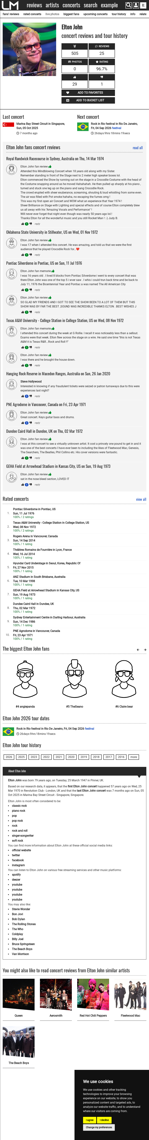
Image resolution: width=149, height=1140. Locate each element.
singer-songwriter (23, 835)
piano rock (18, 810)
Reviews (34, 5)
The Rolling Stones (24, 924)
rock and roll (19, 830)
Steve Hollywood (31, 381)
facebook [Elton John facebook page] (18, 860)
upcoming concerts (95, 14)
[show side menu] (143, 5)
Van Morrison (20, 954)
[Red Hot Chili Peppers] (93, 995)
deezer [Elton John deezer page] (16, 879)
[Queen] (19, 995)
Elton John (71, 27)
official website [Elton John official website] (21, 850)
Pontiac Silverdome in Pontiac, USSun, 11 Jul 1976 (34, 511)
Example (109, 5)
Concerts (71, 5)
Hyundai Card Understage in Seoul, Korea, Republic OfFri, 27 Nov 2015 (46, 565)
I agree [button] (89, 1120)
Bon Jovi (17, 914)
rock (14, 825)
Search (90, 5)
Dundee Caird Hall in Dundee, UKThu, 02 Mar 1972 (33, 606)
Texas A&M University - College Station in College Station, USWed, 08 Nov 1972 (51, 525)
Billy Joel (17, 939)
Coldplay (17, 934)
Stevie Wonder (21, 909)
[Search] (128, 5)
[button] (136, 5)
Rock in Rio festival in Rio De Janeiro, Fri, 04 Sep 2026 (114, 126)
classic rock (19, 805)
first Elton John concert (82, 786)
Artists (52, 5)
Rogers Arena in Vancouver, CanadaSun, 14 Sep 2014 (35, 538)
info (132, 14)
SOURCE (8, 25)
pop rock (17, 820)
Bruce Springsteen (23, 944)
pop (14, 815)
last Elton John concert (91, 790)
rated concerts (32, 14)
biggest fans (71, 14)
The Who (17, 929)
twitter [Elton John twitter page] (16, 855)
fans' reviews (11, 14)
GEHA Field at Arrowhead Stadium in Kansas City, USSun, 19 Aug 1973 (46, 592)
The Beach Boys (22, 949)
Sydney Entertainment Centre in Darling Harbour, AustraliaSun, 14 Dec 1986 (49, 619)
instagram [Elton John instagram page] (18, 865)
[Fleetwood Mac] (130, 995)
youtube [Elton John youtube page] (17, 884)
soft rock (17, 840)
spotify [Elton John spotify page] (16, 874)
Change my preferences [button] (99, 1127)
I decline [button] (104, 1120)
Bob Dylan (18, 919)
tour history (119, 14)
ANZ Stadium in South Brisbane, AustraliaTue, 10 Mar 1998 (39, 579)
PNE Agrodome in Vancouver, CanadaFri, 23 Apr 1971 (36, 633)
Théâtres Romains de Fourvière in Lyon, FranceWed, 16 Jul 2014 (42, 552)
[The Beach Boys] (19, 1042)
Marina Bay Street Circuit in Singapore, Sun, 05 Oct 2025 (40, 126)
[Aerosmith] (56, 995)
